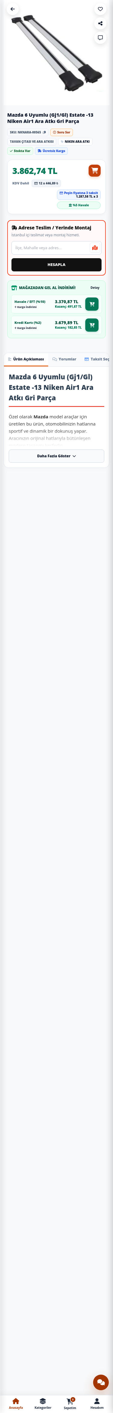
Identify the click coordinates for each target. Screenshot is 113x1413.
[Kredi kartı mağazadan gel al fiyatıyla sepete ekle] (92, 325)
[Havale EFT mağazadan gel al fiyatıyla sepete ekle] (92, 304)
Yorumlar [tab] (64, 359)
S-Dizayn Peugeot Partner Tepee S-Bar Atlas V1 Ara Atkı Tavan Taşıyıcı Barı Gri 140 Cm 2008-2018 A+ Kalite (29, 1016)
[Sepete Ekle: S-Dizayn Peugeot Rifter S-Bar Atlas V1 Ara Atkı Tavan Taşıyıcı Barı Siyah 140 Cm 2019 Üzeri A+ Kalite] (101, 709)
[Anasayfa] (16, 1404)
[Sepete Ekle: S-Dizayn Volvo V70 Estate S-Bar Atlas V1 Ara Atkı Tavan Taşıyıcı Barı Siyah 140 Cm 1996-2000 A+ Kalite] (47, 709)
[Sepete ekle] (95, 171)
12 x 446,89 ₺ (46, 183)
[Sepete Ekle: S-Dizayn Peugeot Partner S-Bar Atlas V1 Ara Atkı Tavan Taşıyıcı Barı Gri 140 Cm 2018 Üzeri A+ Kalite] (101, 1055)
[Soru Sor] (100, 38)
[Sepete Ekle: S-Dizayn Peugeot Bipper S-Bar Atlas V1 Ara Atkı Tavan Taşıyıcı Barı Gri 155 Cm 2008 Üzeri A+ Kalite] (47, 1171)
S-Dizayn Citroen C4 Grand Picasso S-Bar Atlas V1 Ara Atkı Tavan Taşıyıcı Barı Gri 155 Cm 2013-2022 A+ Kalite (29, 901)
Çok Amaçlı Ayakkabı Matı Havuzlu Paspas (29, 1275)
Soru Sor (61, 132)
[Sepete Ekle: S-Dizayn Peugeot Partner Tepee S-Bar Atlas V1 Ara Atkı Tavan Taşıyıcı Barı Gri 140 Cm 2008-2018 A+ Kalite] (47, 1055)
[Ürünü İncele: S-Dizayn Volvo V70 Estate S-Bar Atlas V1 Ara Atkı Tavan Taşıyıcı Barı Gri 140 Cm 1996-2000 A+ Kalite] (84, 1091)
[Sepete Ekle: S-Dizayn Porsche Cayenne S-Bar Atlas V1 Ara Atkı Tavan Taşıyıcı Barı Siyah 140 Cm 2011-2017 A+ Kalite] (101, 940)
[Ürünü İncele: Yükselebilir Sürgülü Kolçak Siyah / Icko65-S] (84, 1346)
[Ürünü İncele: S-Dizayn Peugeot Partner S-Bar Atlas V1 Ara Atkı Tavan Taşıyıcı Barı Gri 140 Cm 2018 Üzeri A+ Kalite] (84, 975)
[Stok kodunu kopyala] (44, 132)
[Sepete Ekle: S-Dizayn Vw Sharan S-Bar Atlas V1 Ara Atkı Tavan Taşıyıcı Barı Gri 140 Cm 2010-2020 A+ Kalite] (47, 594)
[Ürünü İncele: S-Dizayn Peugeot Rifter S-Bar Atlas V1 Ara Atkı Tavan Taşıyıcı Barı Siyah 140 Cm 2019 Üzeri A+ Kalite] (84, 629)
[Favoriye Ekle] (100, 9)
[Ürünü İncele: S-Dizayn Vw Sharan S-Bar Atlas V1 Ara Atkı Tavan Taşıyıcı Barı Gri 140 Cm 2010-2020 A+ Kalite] (30, 514)
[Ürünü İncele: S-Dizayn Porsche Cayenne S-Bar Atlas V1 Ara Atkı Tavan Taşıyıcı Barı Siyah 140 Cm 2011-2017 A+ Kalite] (84, 860)
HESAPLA (56, 264)
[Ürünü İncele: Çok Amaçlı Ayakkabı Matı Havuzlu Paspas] (30, 1229)
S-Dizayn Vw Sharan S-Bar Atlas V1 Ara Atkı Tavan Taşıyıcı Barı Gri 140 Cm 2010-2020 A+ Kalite (30, 555)
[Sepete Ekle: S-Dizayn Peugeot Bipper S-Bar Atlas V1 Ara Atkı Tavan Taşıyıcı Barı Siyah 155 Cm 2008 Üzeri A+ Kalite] (101, 825)
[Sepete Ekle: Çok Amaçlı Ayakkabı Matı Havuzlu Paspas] (47, 1311)
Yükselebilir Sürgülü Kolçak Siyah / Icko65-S (83, 1386)
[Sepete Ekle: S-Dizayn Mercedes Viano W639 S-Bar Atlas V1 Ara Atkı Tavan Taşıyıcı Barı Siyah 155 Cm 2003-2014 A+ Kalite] (101, 594)
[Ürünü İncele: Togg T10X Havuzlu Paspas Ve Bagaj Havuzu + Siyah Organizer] (30, 1346)
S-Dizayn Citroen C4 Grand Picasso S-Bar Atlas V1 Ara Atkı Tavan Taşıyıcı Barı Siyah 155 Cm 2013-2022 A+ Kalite (30, 785)
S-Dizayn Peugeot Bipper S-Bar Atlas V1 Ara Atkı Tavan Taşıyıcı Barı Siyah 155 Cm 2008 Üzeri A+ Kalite (83, 785)
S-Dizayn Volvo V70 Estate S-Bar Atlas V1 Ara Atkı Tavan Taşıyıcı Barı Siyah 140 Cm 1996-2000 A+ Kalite (30, 670)
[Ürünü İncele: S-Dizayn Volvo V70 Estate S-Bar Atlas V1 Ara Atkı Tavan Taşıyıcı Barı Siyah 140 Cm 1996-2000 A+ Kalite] (30, 629)
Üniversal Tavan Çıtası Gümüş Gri (83, 1263)
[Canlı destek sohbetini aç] (101, 1382)
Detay (95, 287)
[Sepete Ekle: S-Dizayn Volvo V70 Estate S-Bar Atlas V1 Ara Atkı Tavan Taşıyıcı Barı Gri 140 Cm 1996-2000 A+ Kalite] (101, 1171)
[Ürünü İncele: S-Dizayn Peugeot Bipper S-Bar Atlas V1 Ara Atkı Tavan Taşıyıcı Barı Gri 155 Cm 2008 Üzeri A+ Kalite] (30, 1091)
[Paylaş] (100, 23)
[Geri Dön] (13, 9)
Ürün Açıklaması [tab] (26, 359)
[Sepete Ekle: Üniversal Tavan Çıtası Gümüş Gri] (101, 1311)
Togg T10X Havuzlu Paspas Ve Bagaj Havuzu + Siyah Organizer (29, 1387)
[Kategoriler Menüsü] (43, 1404)
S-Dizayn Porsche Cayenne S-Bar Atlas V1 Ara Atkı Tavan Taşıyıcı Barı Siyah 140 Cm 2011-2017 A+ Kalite (83, 901)
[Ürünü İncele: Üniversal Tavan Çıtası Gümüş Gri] (84, 1224)
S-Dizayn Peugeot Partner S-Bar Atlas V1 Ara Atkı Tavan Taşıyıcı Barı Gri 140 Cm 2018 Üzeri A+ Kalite (83, 1016)
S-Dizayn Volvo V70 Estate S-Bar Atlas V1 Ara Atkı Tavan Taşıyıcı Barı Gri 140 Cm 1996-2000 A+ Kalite (83, 1132)
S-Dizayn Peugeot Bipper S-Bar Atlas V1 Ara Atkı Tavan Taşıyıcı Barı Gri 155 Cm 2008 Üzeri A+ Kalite (29, 1132)
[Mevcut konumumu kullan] (95, 248)
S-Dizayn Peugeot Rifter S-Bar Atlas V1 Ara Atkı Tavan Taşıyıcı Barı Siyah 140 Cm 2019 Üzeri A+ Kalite (83, 670)
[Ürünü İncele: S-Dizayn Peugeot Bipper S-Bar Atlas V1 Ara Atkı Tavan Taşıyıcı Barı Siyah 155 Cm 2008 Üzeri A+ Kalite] (84, 745)
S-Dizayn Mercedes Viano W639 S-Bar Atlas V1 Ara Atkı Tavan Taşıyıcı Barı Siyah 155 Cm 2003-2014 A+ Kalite (83, 555)
